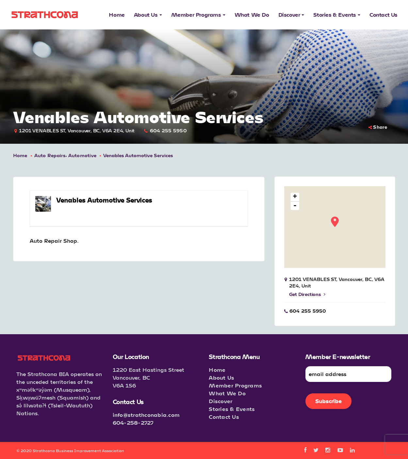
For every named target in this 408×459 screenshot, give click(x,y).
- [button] (295, 206)
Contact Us (224, 417)
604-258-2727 (133, 422)
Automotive (82, 155)
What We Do (227, 393)
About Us (221, 377)
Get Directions (307, 294)
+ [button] (295, 197)
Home (20, 155)
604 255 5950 (168, 130)
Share (377, 127)
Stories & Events (232, 409)
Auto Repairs (50, 155)
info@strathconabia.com (146, 415)
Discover (220, 401)
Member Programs (235, 385)
